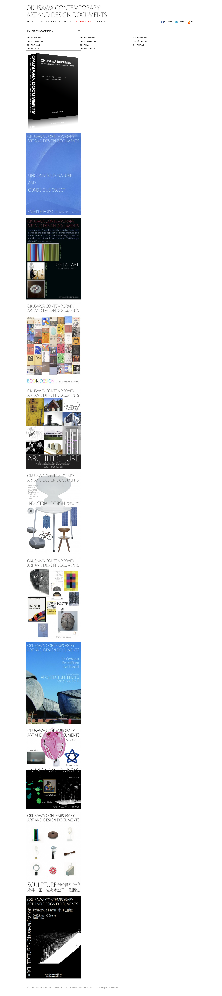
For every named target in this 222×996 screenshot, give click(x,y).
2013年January (140, 38)
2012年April (138, 45)
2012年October (140, 41)
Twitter (182, 22)
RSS (193, 22)
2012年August (33, 45)
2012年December (35, 41)
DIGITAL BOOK (83, 22)
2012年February (87, 49)
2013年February (87, 38)
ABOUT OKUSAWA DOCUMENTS (55, 22)
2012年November (88, 41)
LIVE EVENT (102, 22)
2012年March (33, 49)
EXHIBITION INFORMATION (53, 31)
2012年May (85, 45)
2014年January (34, 38)
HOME (30, 22)
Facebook (168, 22)
